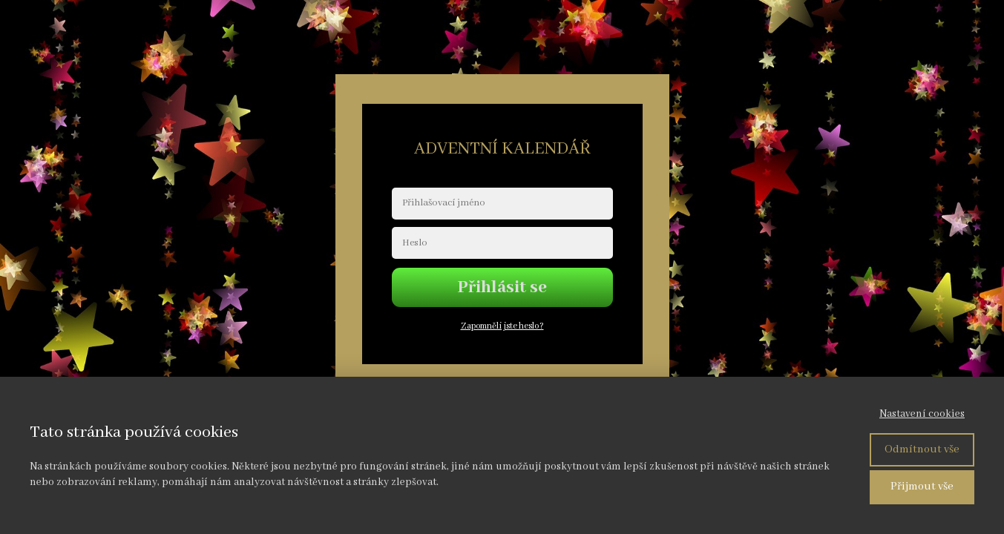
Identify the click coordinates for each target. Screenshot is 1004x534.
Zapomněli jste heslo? (502, 326)
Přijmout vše (922, 486)
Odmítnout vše (922, 449)
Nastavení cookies (922, 414)
